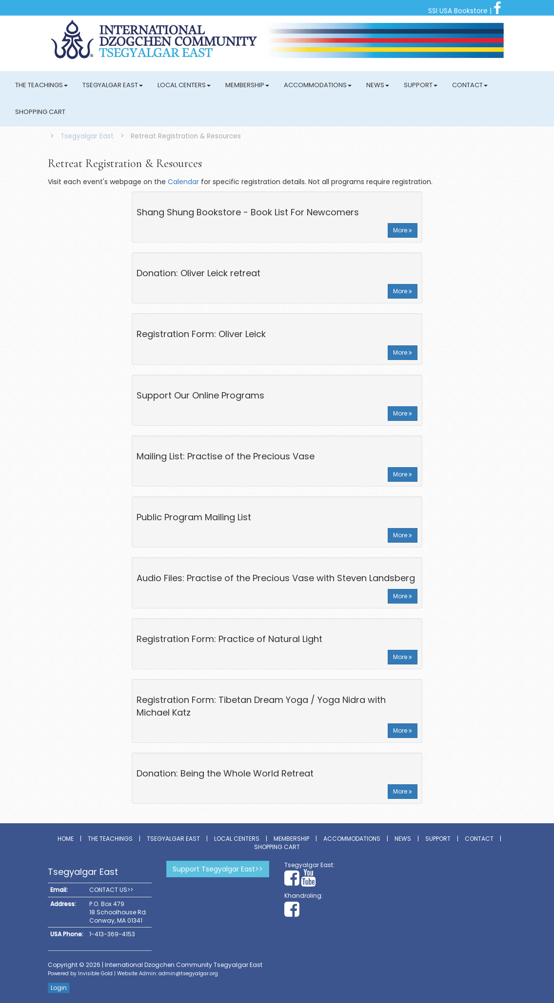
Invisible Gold (95, 973)
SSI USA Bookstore (458, 11)
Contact (470, 85)
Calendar (183, 182)
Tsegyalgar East (112, 85)
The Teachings (41, 85)
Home (66, 838)
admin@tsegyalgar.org (188, 973)
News (377, 85)
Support (420, 85)
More (402, 230)
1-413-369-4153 (112, 934)
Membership (247, 85)
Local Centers (184, 85)
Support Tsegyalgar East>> (218, 869)
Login (59, 988)
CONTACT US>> (111, 890)
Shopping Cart (40, 111)
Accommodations (318, 85)
